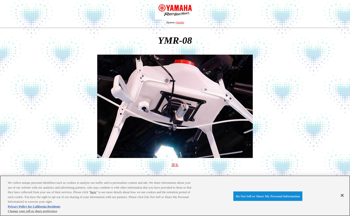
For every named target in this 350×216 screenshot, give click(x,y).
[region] (175, 195)
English (180, 22)
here (93, 192)
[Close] (342, 195)
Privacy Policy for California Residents (34, 206)
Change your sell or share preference (32, 211)
